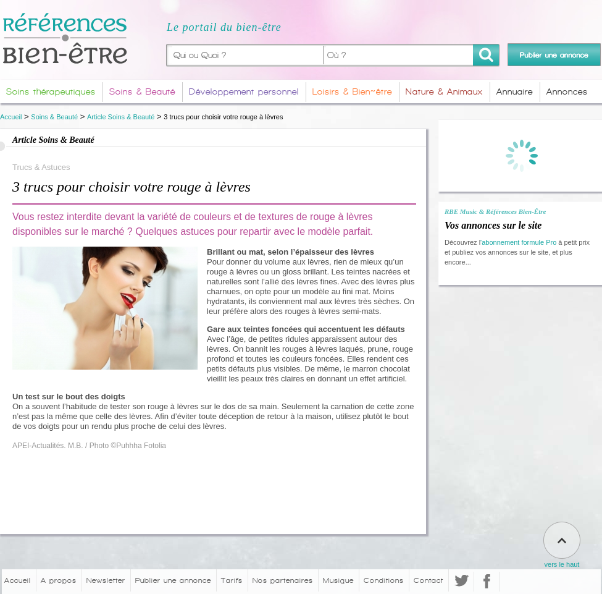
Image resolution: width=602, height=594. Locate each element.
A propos (59, 580)
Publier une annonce (173, 580)
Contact (428, 580)
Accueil (11, 117)
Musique (338, 580)
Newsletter (105, 580)
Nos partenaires (283, 580)
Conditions (384, 580)
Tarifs (232, 580)
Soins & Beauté (54, 117)
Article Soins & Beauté (120, 117)
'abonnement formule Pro (518, 242)
